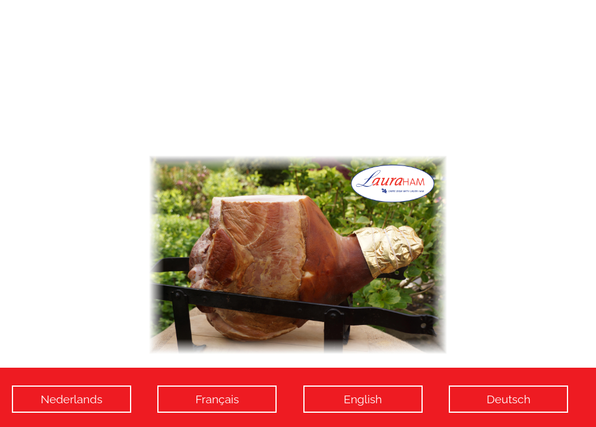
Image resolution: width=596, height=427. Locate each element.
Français (217, 399)
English (363, 399)
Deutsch (509, 399)
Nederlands (72, 399)
